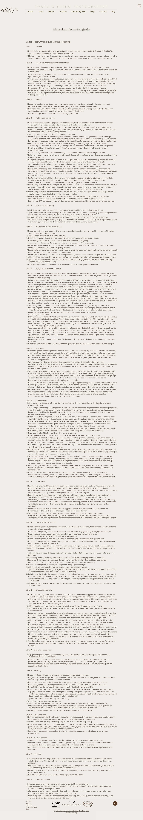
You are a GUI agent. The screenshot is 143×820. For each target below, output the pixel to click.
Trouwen (28, 805)
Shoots (28, 803)
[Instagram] (74, 802)
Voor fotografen (31, 807)
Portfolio (28, 801)
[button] (139, 5)
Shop (27, 809)
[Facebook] (69, 802)
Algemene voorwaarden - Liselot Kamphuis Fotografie (71, 811)
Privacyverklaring (71, 813)
